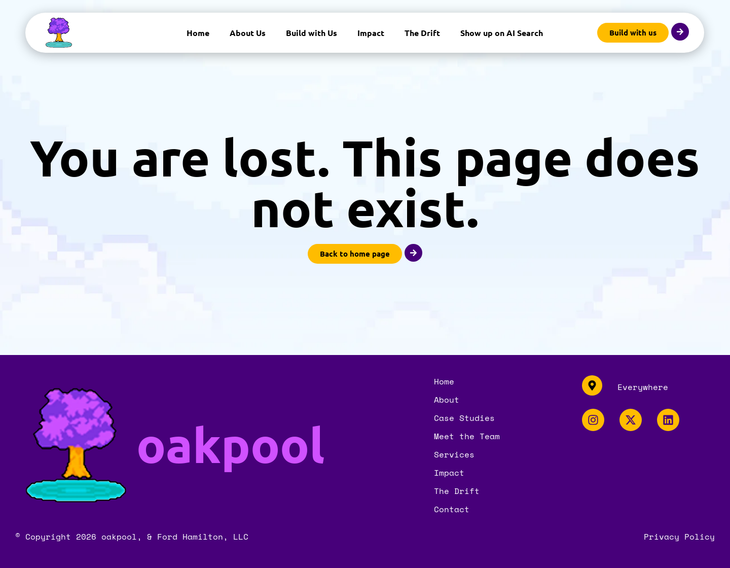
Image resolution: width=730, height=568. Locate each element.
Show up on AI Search (501, 32)
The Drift (422, 32)
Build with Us (311, 32)
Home (198, 32)
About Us (248, 32)
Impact (370, 32)
